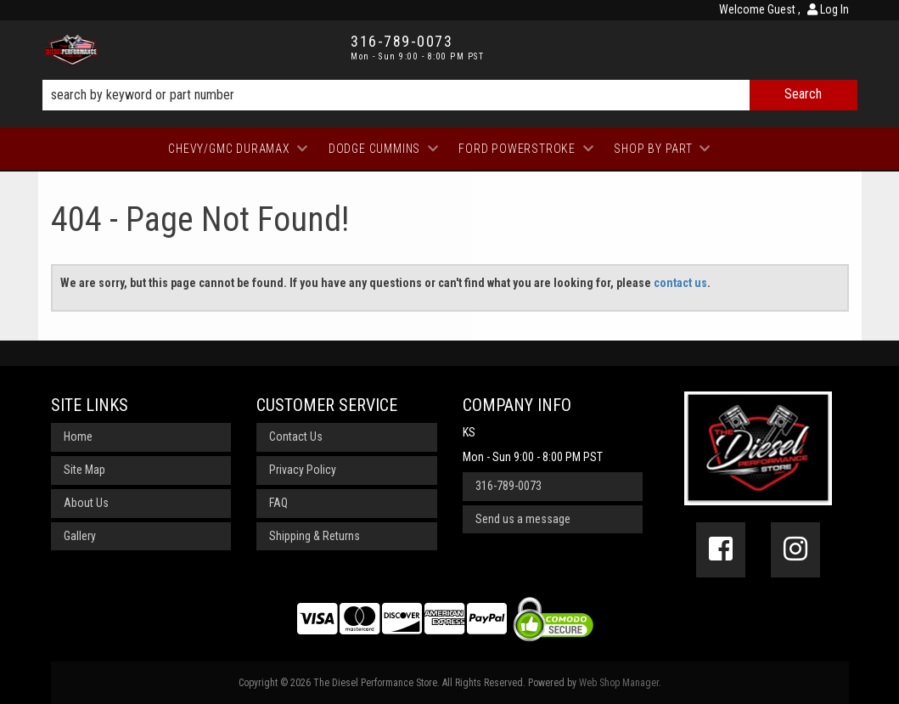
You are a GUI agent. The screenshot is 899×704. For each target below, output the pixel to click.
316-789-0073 (508, 486)
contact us (680, 283)
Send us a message (522, 519)
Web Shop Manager (619, 683)
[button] (449, 95)
